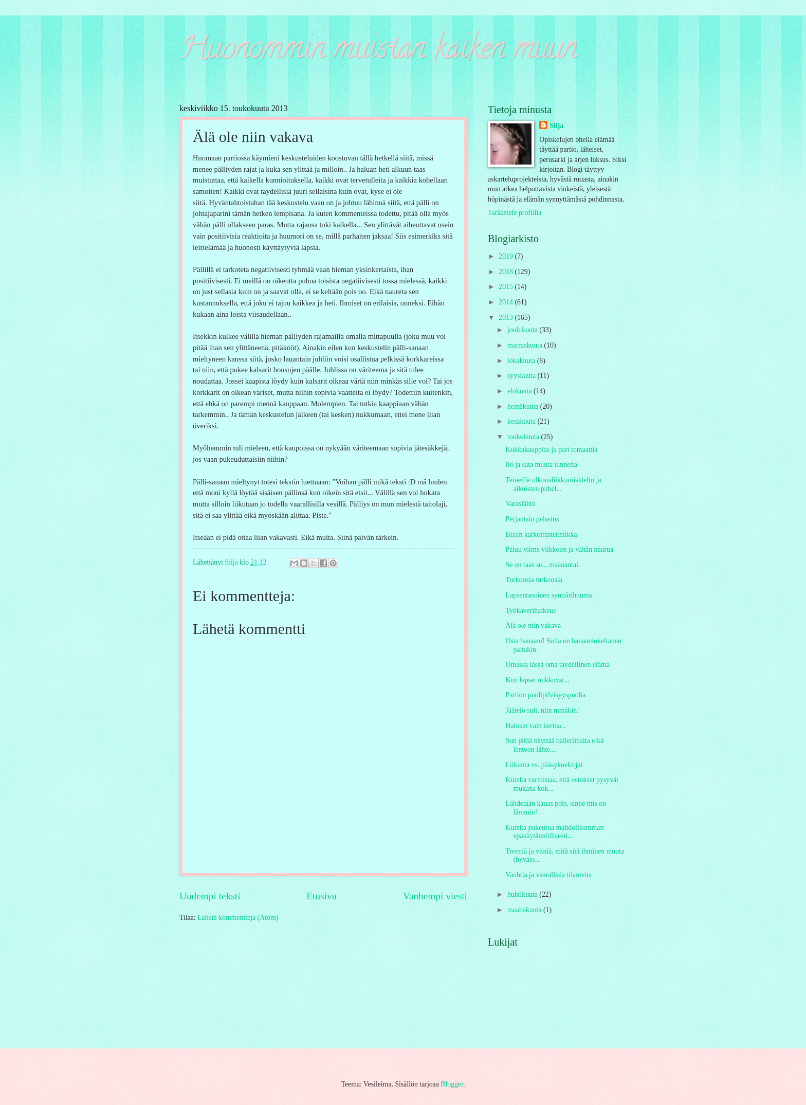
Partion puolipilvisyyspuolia (545, 695)
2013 (507, 317)
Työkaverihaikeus (530, 610)
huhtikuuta (523, 894)
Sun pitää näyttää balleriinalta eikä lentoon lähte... (554, 745)
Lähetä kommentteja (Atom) (237, 917)
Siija (556, 126)
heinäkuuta (523, 406)
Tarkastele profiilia (514, 212)
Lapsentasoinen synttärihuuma (548, 595)
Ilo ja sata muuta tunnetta (541, 464)
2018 (507, 272)
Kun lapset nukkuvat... (537, 680)
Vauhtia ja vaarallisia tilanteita (548, 875)
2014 (507, 302)
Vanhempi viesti (435, 896)
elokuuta (520, 391)
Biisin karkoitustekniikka (541, 534)
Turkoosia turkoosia (533, 580)
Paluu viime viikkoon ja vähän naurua (559, 549)
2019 (507, 256)
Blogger (452, 1084)
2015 (507, 287)
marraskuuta (525, 345)
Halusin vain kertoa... (535, 726)
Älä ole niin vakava (533, 625)
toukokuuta (524, 437)
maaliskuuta (525, 910)
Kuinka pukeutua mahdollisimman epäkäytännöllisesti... (554, 832)
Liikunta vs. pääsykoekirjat (543, 765)
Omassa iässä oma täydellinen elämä (557, 664)
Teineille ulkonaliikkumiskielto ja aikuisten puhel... (553, 484)
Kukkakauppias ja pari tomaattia (551, 450)
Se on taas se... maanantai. (542, 565)
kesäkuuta (522, 421)
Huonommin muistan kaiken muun (378, 51)
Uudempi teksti (210, 896)
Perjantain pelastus (532, 519)
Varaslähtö (520, 504)
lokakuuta (522, 361)
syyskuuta (522, 375)
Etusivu (321, 896)
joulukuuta (523, 330)
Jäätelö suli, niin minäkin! (542, 710)
